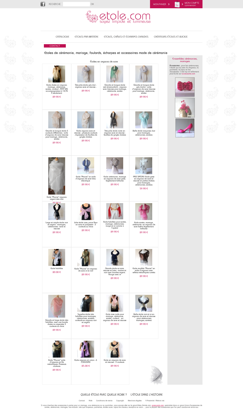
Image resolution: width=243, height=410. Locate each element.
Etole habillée (57, 268)
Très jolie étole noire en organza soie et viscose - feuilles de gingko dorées (115, 133)
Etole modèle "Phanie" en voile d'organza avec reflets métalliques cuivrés (144, 270)
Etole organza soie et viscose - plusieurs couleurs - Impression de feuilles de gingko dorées (85, 134)
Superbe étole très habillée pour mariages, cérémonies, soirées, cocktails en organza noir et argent (86, 318)
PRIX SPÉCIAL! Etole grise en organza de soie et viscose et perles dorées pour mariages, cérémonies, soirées (143, 181)
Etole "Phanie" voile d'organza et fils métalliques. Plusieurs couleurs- (56, 363)
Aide (90, 401)
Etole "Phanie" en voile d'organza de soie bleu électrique (86, 179)
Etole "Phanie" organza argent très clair (57, 198)
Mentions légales (135, 401)
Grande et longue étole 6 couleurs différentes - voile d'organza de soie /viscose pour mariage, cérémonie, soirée (56, 135)
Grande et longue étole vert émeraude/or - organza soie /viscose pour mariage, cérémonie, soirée (115, 88)
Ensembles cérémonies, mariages (184, 60)
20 (57, 272)
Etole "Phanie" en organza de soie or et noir (85, 270)
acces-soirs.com (188, 73)
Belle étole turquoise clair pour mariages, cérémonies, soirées (144, 133)
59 (144, 188)
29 (57, 96)
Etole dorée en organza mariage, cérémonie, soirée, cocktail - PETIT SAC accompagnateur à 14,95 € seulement (57, 89)
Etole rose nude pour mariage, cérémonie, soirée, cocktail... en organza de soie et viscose (114, 317)
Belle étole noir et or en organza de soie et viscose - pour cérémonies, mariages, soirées (143, 317)
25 (86, 365)
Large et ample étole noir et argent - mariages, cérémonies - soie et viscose (57, 226)
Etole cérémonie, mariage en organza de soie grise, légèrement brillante (115, 179)
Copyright (120, 401)
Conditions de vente (104, 401)
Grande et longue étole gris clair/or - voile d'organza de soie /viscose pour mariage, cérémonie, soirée (143, 89)
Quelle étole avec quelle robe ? (104, 394)
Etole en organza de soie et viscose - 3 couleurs (115, 361)
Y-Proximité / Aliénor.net (154, 401)
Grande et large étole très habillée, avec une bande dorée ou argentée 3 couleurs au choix (56, 323)
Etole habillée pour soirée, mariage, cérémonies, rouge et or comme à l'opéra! (114, 225)
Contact (82, 401)
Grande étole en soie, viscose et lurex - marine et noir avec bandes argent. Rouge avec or (114, 271)
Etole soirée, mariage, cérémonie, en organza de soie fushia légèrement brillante (143, 226)
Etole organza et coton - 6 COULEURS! (85, 361)
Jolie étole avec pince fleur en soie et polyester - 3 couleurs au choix (85, 225)
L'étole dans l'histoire (147, 394)
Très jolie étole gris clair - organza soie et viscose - (86, 86)
